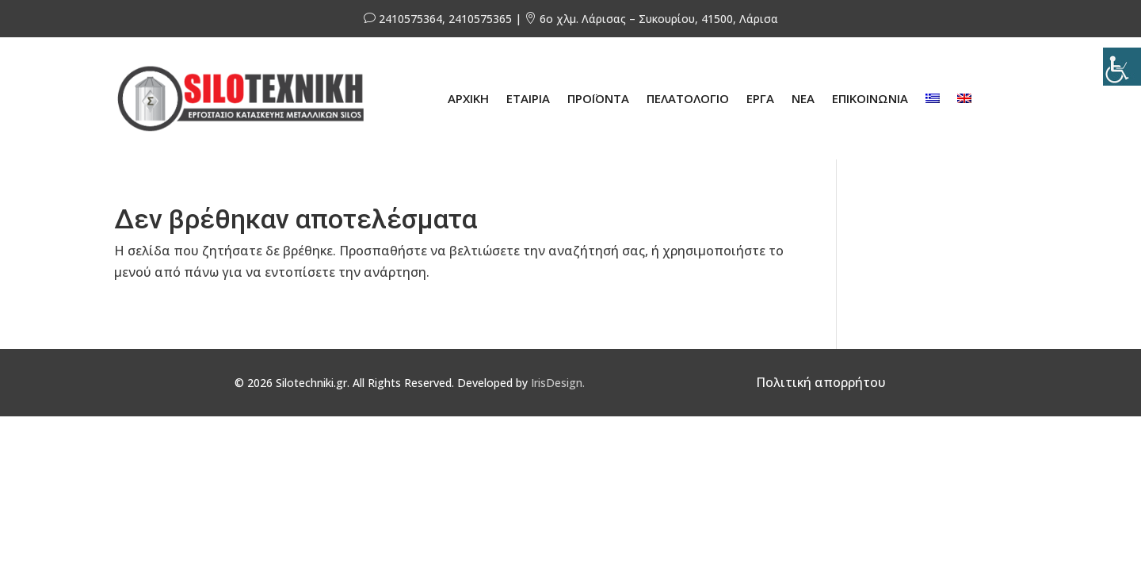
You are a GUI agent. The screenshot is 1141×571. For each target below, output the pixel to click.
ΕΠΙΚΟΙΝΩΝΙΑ (870, 98)
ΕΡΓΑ (760, 98)
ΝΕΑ (803, 98)
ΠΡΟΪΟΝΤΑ (598, 98)
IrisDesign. (558, 382)
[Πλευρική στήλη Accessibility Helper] (1122, 67)
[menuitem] (932, 98)
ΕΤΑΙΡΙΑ (528, 98)
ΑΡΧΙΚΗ (468, 98)
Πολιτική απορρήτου (821, 382)
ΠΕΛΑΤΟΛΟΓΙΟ (688, 98)
